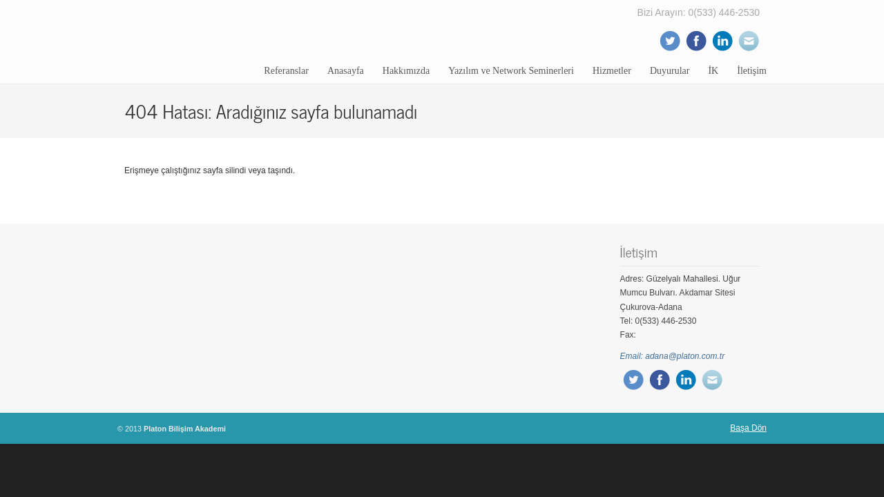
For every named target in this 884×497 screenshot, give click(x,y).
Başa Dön (748, 428)
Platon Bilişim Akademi (190, 41)
